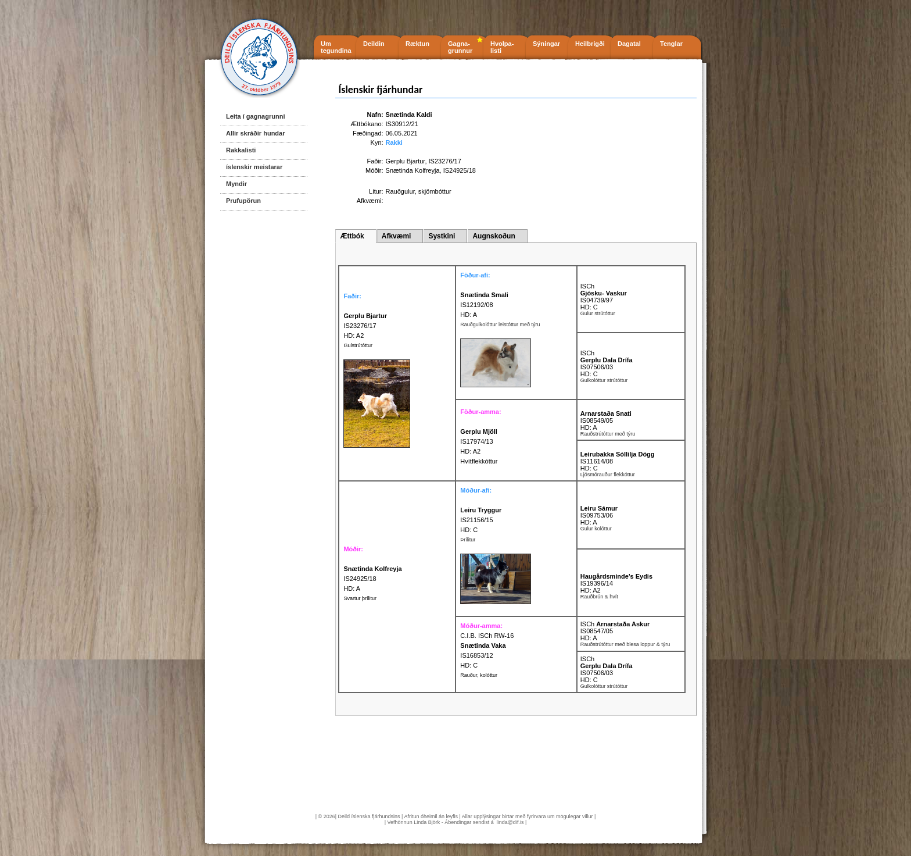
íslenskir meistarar (254, 166)
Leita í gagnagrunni (255, 116)
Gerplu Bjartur (405, 161)
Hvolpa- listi (502, 47)
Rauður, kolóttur (478, 675)
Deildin (374, 43)
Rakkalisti (241, 150)
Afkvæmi (396, 236)
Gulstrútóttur (357, 345)
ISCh (587, 286)
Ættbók (352, 236)
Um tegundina (336, 47)
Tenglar (671, 43)
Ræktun (417, 43)
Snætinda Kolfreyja (413, 170)
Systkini (441, 236)
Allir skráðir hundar (255, 133)
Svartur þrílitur (359, 598)
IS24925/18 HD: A (372, 578)
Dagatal (629, 43)
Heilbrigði (590, 43)
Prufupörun (243, 200)
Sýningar (546, 43)
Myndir (236, 183)
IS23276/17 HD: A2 (365, 325)
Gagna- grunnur (460, 47)
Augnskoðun (493, 236)
